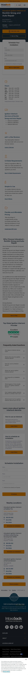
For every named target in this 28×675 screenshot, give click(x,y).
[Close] (26, 659)
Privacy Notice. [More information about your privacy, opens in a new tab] (6, 671)
